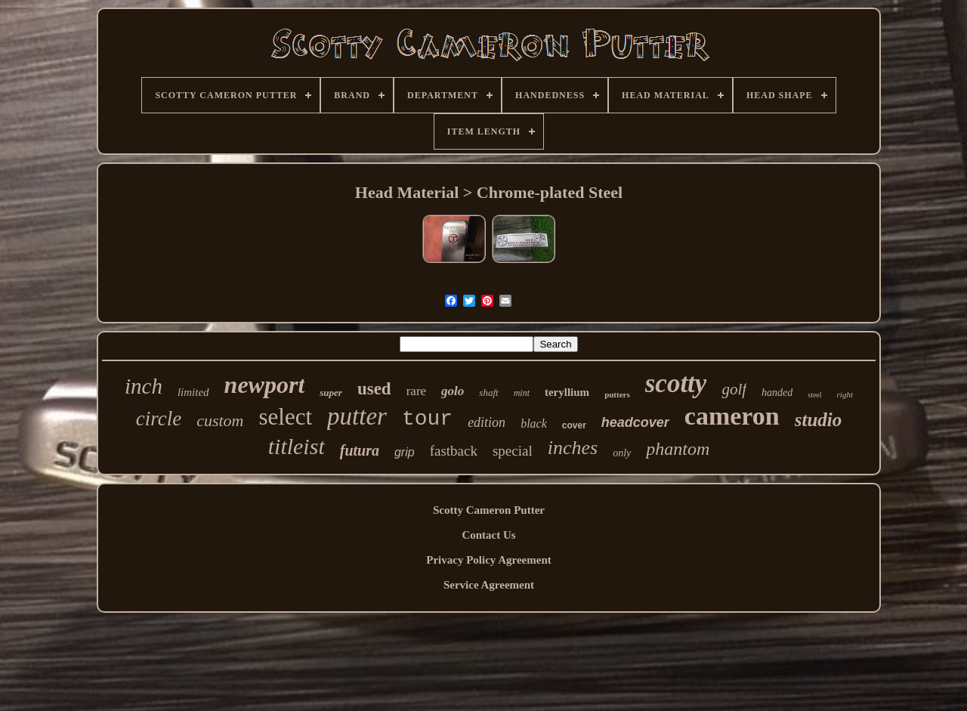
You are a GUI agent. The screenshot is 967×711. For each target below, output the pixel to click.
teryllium (567, 392)
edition (486, 422)
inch (143, 386)
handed (777, 392)
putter (357, 416)
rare (416, 391)
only (622, 453)
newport (264, 384)
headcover (635, 422)
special (513, 451)
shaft (488, 392)
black (534, 423)
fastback (453, 451)
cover (574, 425)
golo (452, 391)
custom (219, 420)
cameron (732, 416)
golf (733, 389)
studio (818, 420)
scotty (676, 383)
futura (359, 450)
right (845, 394)
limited (193, 392)
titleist (296, 446)
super (331, 392)
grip (404, 452)
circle (158, 418)
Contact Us (488, 535)
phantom (677, 449)
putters (617, 394)
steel (814, 395)
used (374, 388)
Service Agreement (488, 585)
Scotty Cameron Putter (489, 510)
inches (573, 448)
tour (427, 419)
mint (522, 393)
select (286, 416)
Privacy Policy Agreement (488, 560)
